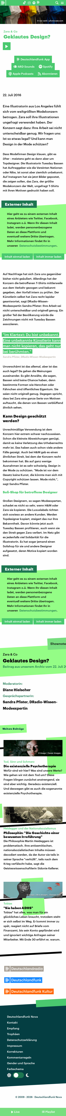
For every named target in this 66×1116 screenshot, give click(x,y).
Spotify (46, 66)
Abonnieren (48, 73)
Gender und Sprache (21, 1063)
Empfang (13, 1028)
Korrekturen (15, 1051)
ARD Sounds (24, 66)
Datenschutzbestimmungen (38, 245)
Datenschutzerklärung (22, 1039)
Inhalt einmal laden (17, 256)
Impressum (14, 1045)
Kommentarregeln (19, 1057)
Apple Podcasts (20, 73)
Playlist (50, 1111)
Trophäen (13, 1034)
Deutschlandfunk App (33, 59)
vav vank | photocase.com (51, 21)
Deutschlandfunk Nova (22, 1016)
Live (17, 1111)
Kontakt (12, 1022)
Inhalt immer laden (48, 256)
